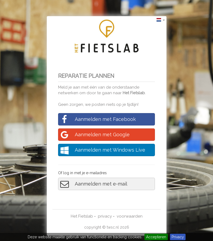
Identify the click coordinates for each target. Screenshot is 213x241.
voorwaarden (130, 216)
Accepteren (156, 237)
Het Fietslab (134, 92)
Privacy (178, 237)
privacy (105, 216)
